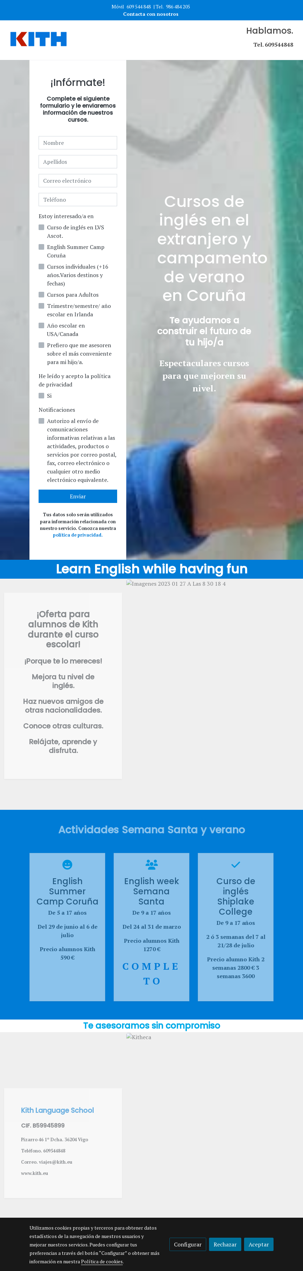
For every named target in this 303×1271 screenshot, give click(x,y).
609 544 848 (139, 6)
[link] (38, 40)
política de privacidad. (78, 535)
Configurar (188, 1244)
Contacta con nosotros (151, 14)
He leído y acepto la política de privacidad (74, 380)
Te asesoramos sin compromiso (151, 1025)
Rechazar (225, 1244)
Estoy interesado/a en (66, 216)
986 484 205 (178, 6)
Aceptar (259, 1244)
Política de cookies (102, 1261)
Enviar (78, 496)
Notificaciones (57, 409)
